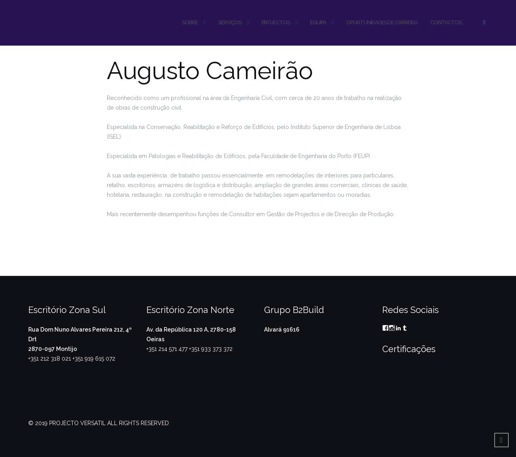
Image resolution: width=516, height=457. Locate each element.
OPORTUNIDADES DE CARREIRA (382, 22)
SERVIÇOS (229, 22)
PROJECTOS (276, 22)
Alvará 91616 (282, 329)
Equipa (318, 22)
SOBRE (190, 22)
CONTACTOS (446, 22)
